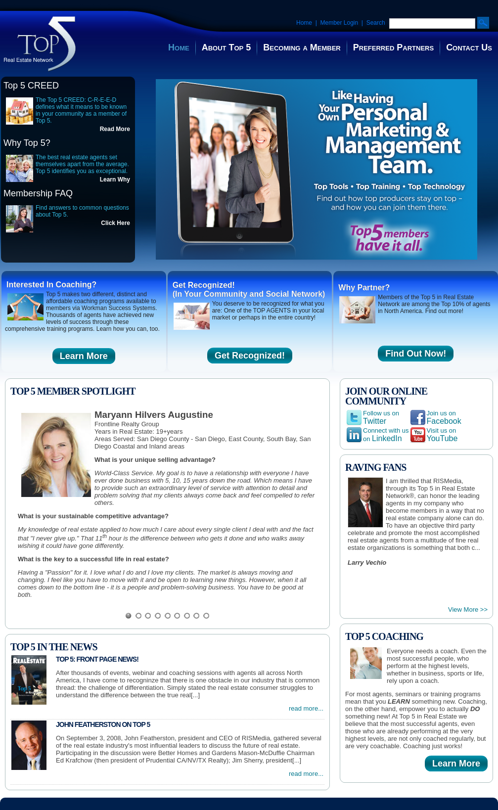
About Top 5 (226, 47)
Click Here (115, 223)
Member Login (339, 22)
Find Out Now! (415, 354)
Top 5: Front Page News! (97, 659)
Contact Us (469, 47)
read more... (306, 708)
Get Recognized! (250, 355)
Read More (115, 129)
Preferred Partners (393, 47)
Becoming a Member (301, 47)
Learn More (84, 356)
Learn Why (115, 179)
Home (304, 22)
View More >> (468, 609)
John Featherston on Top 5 (103, 724)
